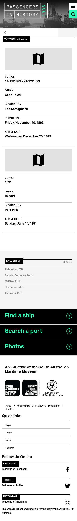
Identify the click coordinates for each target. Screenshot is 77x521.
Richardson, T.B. (14, 269)
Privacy (39, 405)
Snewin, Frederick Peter (19, 275)
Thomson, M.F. (13, 293)
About (9, 405)
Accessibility (23, 405)
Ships (8, 424)
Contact (10, 408)
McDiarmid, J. (13, 281)
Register (9, 447)
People (8, 432)
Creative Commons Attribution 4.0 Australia (38, 510)
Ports (8, 439)
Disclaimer (54, 405)
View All (67, 262)
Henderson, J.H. (14, 287)
